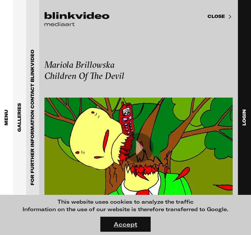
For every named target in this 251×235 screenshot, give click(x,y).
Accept (125, 224)
